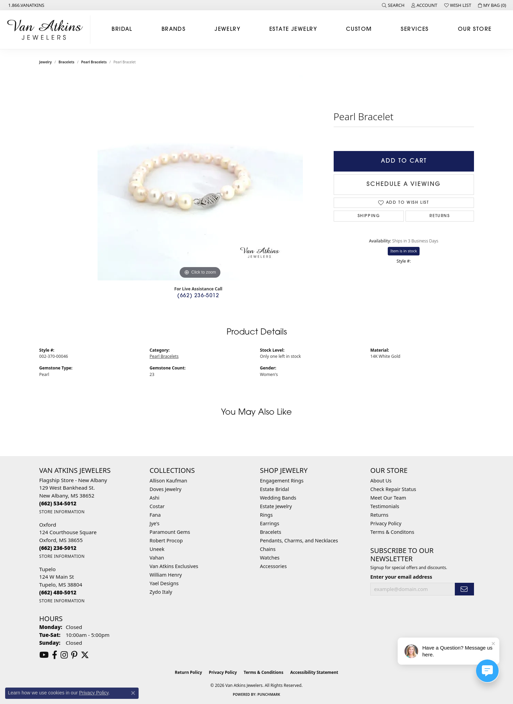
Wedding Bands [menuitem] (278, 497)
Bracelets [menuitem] (270, 532)
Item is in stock (403, 250)
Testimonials (384, 506)
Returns (439, 216)
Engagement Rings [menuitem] (282, 480)
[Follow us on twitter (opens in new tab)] (85, 655)
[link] (25, 5)
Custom (359, 29)
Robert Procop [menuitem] (166, 540)
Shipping (369, 216)
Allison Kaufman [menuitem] (168, 480)
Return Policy (188, 672)
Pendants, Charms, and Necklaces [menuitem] (299, 540)
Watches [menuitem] (270, 557)
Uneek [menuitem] (157, 549)
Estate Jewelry (293, 29)
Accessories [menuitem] (273, 566)
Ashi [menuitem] (154, 497)
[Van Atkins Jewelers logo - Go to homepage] (46, 29)
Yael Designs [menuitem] (164, 583)
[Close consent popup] (133, 693)
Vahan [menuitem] (157, 557)
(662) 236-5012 (198, 296)
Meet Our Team (388, 497)
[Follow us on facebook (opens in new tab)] (54, 655)
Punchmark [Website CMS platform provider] (268, 694)
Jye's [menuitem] (154, 523)
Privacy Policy (385, 523)
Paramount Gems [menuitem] (170, 532)
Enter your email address (401, 576)
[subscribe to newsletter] (464, 589)
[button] (393, 5)
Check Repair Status (393, 489)
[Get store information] (62, 512)
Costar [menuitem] (157, 506)
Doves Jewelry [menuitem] (165, 489)
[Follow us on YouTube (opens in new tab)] (44, 655)
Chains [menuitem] (268, 549)
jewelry (45, 62)
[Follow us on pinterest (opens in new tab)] (74, 655)
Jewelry (227, 29)
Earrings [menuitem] (269, 523)
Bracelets (66, 62)
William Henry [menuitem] (166, 574)
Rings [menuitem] (266, 515)
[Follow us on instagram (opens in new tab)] (64, 655)
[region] (200, 177)
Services (415, 29)
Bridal (122, 29)
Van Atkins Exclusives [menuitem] (174, 566)
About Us (381, 480)
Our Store (475, 29)
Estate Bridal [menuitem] (274, 489)
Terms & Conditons (392, 532)
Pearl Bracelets (94, 62)
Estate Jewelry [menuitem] (276, 506)
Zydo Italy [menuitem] (161, 592)
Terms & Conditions (263, 672)
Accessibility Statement (314, 672)
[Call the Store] (58, 503)
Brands (174, 29)
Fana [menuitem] (155, 515)
